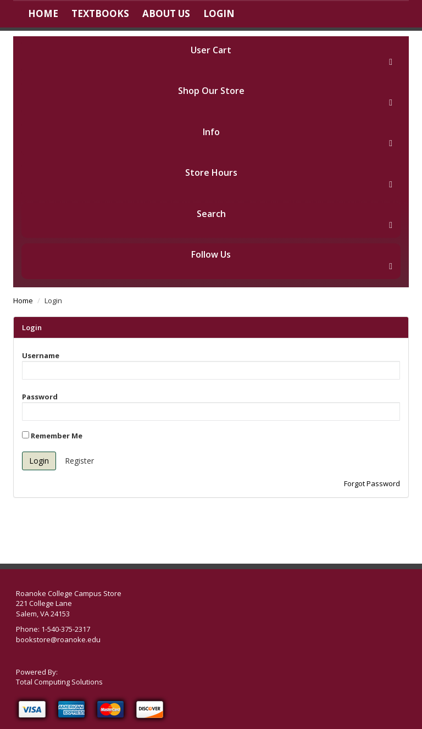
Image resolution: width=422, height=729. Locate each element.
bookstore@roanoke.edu (58, 639)
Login (219, 13)
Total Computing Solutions (59, 682)
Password (40, 397)
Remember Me (52, 436)
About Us (166, 13)
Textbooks (100, 13)
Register (79, 460)
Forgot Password (372, 483)
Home (43, 13)
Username (40, 355)
